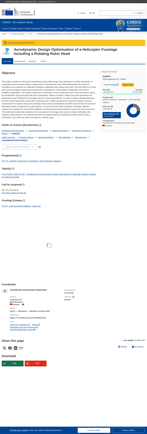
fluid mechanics (64, 137)
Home (5, 29)
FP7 (30, 34)
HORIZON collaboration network (22, 330)
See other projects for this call (14, 193)
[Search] (139, 13)
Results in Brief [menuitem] (19, 61)
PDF (37, 363)
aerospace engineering (81, 131)
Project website (111, 84)
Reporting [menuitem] (32, 61)
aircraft (4, 133)
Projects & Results (32, 29)
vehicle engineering (60, 131)
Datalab (68, 29)
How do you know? (47, 2)
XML (14, 363)
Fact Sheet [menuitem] (7, 61)
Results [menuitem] (43, 61)
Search (77, 29)
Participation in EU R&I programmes (24, 327)
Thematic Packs (16, 29)
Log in (81, 13)
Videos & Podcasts (49, 29)
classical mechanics (46, 137)
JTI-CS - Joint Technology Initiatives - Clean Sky (21, 206)
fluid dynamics (81, 137)
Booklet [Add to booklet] (122, 346)
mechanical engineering (38, 131)
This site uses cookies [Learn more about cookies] (19, 430)
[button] (92, 13)
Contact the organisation (20, 325)
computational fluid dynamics (15, 140)
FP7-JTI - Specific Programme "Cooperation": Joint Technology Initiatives (31, 161)
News (61, 29)
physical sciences (26, 137)
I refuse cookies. (128, 430)
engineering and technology (13, 131)
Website (36, 325)
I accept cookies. (94, 430)
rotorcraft (16, 133)
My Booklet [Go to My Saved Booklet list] (138, 347)
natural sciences (8, 137)
